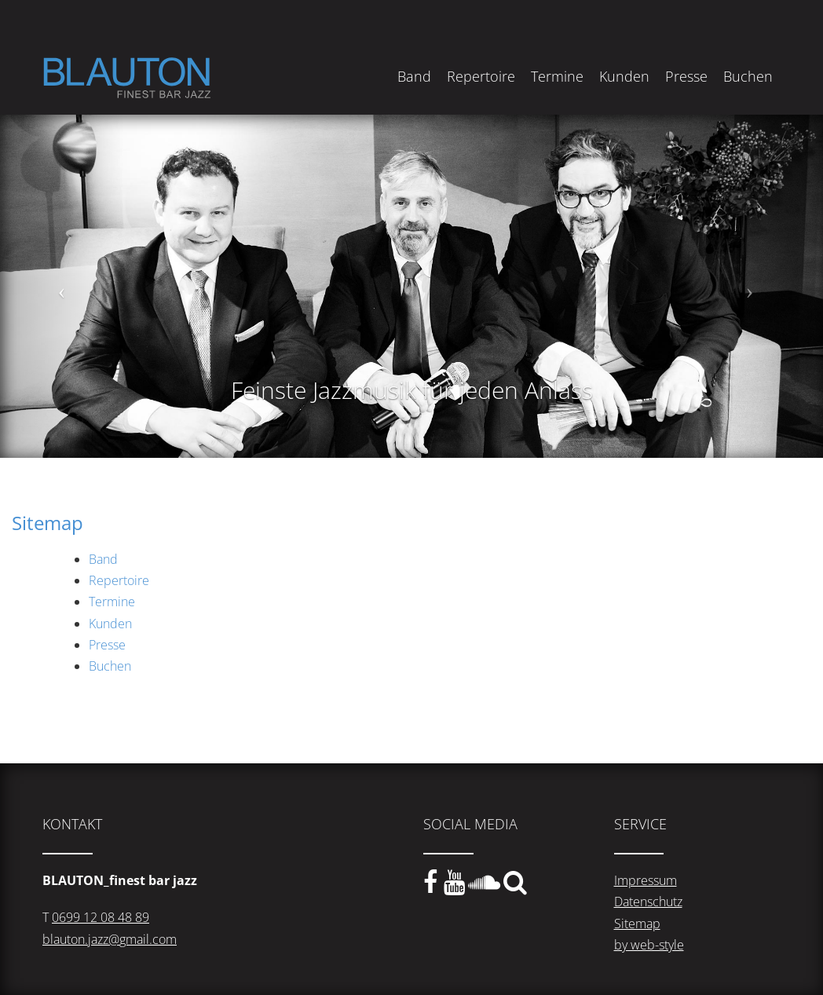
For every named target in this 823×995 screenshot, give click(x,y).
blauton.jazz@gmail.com (109, 939)
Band (414, 76)
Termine (557, 76)
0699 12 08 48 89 (100, 917)
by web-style (649, 944)
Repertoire (481, 76)
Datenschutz (648, 901)
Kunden (624, 76)
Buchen (748, 76)
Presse (686, 76)
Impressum (645, 880)
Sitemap (637, 923)
